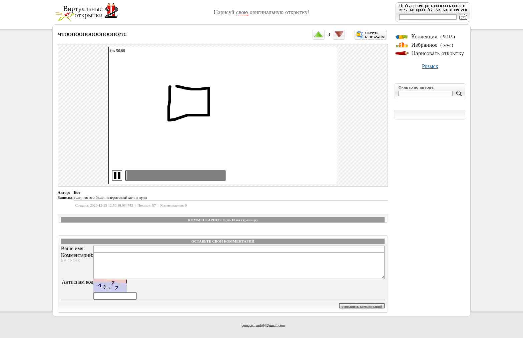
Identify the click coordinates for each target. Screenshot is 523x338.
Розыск (430, 66)
